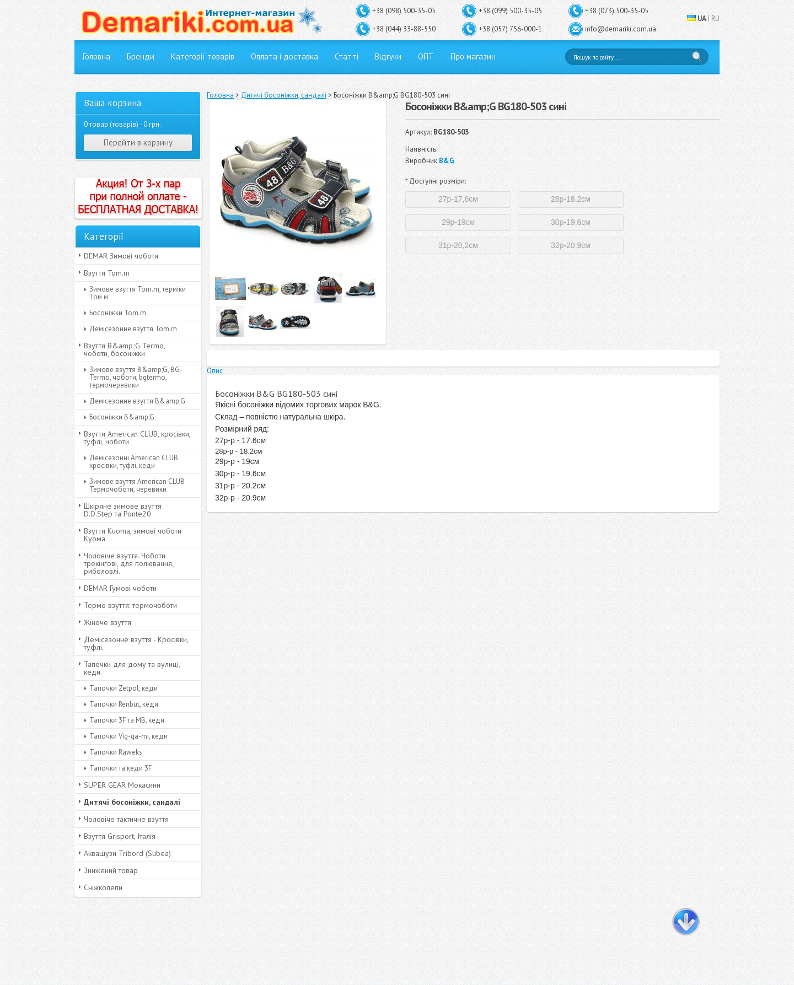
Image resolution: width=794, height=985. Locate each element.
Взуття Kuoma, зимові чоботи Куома (132, 534)
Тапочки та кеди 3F (120, 768)
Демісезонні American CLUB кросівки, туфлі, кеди (133, 461)
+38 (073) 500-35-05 (616, 10)
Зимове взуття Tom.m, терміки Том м (137, 293)
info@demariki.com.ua (620, 29)
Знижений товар (111, 870)
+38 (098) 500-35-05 (404, 10)
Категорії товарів (202, 56)
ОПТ (426, 56)
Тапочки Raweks (115, 752)
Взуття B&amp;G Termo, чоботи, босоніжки (124, 349)
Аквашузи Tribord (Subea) (127, 853)
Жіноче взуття (107, 622)
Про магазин (473, 56)
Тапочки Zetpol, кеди (123, 688)
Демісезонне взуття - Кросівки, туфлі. (136, 643)
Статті (346, 56)
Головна (96, 56)
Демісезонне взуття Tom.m (133, 328)
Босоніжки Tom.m (117, 312)
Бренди (140, 56)
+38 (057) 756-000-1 (510, 29)
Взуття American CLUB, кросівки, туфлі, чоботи (137, 437)
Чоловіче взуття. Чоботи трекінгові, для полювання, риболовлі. (129, 563)
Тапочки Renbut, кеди (123, 704)
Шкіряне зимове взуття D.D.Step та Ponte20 (123, 510)
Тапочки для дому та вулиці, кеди (132, 668)
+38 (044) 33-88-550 (404, 29)
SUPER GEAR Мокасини (122, 785)
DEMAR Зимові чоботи (121, 256)
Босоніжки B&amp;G (121, 417)
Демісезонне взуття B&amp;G (137, 401)
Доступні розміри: (435, 181)
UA (702, 18)
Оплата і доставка (284, 56)
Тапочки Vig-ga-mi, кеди (128, 736)
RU (715, 18)
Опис (215, 370)
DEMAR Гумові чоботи (120, 588)
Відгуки (388, 56)
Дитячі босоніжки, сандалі (132, 802)
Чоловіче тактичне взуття (126, 819)
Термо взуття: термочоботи (130, 605)
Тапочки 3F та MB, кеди (126, 720)
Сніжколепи (103, 887)
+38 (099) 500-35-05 (510, 10)
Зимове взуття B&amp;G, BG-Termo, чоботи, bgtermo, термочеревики (136, 377)
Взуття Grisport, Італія (119, 836)
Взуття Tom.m (107, 273)
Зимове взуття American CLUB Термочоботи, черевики (137, 485)
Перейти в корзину (138, 142)
